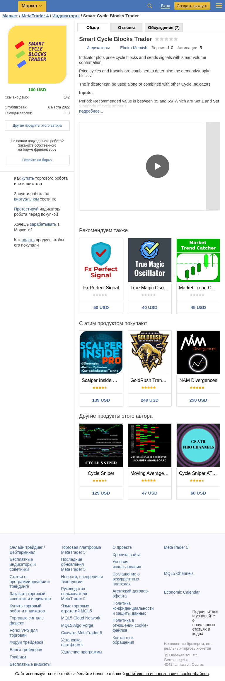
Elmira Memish (133, 47)
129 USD (101, 492)
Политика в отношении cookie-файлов (130, 625)
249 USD (150, 400)
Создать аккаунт (192, 6)
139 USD (101, 400)
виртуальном (27, 199)
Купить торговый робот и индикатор (27, 608)
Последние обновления (73, 564)
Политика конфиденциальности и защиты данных (133, 608)
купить (28, 178)
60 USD (198, 492)
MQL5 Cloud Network (80, 618)
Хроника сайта (126, 554)
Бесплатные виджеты (30, 664)
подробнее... (91, 111)
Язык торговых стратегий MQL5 (76, 608)
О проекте (122, 547)
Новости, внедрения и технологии (82, 579)
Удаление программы (81, 652)
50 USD (101, 307)
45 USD (198, 307)
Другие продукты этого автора (37, 125)
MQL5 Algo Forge (77, 625)
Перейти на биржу (37, 160)
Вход (165, 6)
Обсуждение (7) (164, 27)
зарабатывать (43, 224)
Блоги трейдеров (26, 649)
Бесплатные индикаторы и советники (23, 564)
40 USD (150, 307)
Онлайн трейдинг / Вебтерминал (27, 550)
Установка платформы (72, 642)
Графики (18, 657)
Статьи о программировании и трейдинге (30, 581)
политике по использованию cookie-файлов (167, 673)
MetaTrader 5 (176, 547)
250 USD (198, 400)
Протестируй (26, 209)
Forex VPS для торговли (24, 633)
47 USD (150, 492)
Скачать (81, 632)
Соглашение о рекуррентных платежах (126, 579)
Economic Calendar (182, 592)
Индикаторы (98, 47)
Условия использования (126, 564)
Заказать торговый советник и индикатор (30, 596)
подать (28, 239)
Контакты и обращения (123, 640)
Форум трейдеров (26, 642)
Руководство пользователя (74, 593)
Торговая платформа (81, 550)
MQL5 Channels (179, 573)
